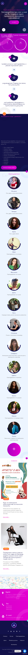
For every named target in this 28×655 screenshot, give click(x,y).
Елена (14, 436)
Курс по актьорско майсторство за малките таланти (13, 504)
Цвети (14, 375)
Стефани (14, 353)
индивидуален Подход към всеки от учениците (14, 84)
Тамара (14, 211)
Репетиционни (13, 640)
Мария (14, 416)
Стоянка (14, 333)
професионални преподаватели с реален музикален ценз (14, 64)
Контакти (14, 644)
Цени (5, 640)
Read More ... (6, 517)
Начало (5, 636)
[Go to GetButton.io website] (25, 653)
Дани (14, 292)
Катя (14, 231)
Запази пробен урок (9, 167)
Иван (14, 252)
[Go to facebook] (24, 651)
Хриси (14, 395)
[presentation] (3, 29)
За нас (14, 22)
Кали (14, 313)
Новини (6, 498)
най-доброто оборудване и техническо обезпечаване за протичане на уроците (14, 104)
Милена (14, 191)
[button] (25, 3)
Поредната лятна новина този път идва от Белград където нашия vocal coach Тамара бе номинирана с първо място (13, 556)
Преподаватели (20, 636)
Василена (14, 272)
